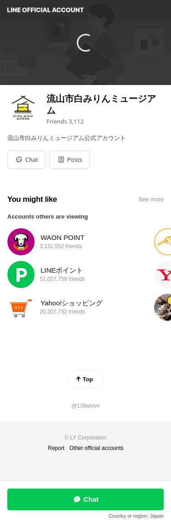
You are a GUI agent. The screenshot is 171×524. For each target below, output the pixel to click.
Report (56, 448)
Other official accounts (96, 448)
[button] (69, 159)
